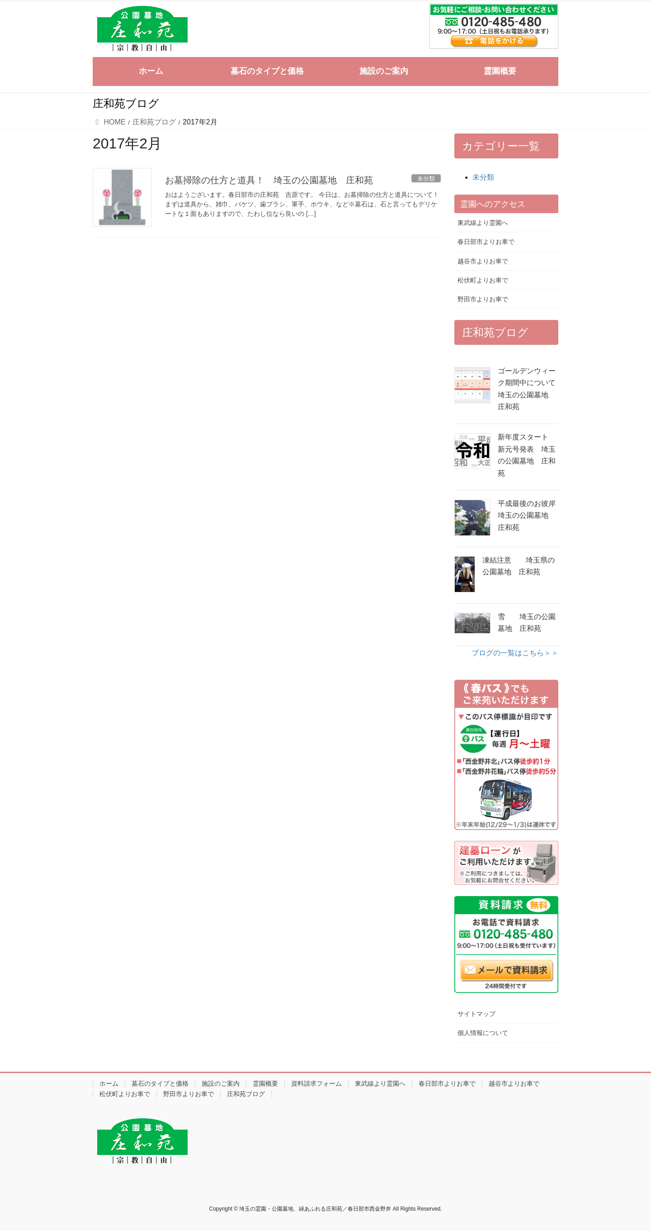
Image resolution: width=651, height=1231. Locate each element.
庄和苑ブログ (246, 1093)
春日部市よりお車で (486, 241)
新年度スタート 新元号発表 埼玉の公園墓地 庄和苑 (527, 455)
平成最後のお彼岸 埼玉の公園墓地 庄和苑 (528, 515)
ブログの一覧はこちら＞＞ (515, 653)
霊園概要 (265, 1083)
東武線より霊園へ (483, 222)
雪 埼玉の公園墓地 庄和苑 (527, 622)
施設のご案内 (221, 1083)
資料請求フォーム (316, 1083)
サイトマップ (476, 1013)
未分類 (483, 177)
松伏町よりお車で (483, 280)
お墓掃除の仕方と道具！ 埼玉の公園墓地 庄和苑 (269, 180)
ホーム (108, 1083)
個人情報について (483, 1032)
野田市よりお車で (483, 299)
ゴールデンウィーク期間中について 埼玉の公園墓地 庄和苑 (528, 388)
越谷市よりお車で (483, 261)
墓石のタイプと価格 (160, 1083)
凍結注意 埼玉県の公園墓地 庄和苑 (518, 566)
